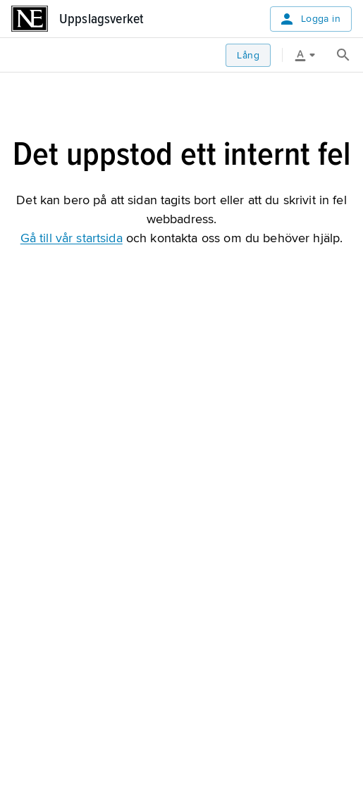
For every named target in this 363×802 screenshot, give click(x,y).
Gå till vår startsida (71, 238)
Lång (248, 55)
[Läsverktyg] (310, 55)
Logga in (309, 19)
